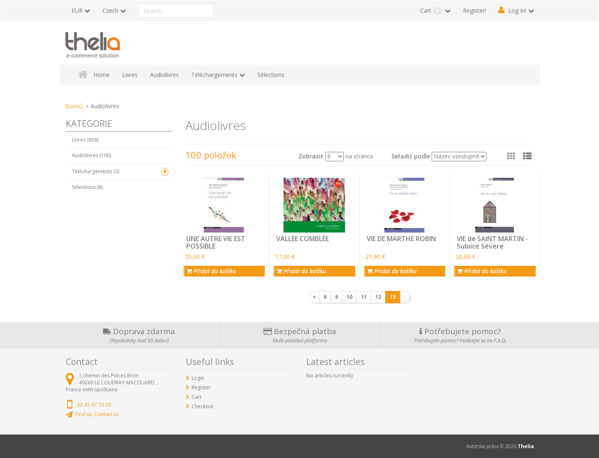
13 (392, 296)
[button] (527, 156)
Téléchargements (214, 75)
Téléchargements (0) (95, 171)
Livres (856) (85, 139)
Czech (110, 10)
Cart (431, 11)
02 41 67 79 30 (94, 404)
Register (201, 387)
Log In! (517, 10)
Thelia (526, 446)
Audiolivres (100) (91, 155)
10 (349, 296)
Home (101, 75)
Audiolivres (164, 75)
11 (364, 296)
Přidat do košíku (211, 271)
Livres (130, 75)
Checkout (202, 406)
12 (378, 296)
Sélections (270, 75)
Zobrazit (311, 156)
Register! (474, 10)
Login (198, 377)
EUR (77, 10)
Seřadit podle (410, 156)
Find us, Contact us (97, 414)
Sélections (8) (87, 187)
